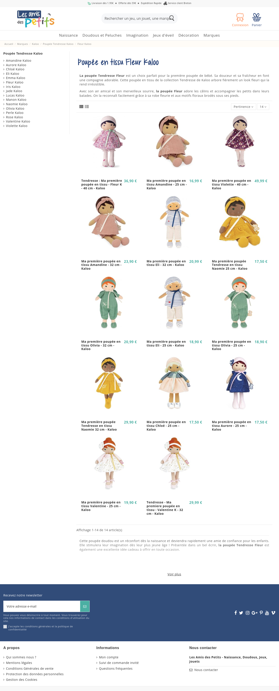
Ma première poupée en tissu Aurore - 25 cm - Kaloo (231, 426)
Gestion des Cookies (21, 679)
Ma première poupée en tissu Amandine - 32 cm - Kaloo (101, 265)
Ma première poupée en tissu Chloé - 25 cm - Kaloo (166, 426)
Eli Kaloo (12, 73)
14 (263, 107)
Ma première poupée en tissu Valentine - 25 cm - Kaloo (101, 506)
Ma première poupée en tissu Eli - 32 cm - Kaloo (166, 263)
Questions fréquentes (116, 668)
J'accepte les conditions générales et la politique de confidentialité (40, 628)
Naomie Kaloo (17, 104)
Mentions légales (19, 663)
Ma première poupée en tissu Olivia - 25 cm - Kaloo (231, 345)
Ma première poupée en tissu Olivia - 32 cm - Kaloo (101, 345)
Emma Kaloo (15, 78)
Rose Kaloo (14, 117)
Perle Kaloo (15, 113)
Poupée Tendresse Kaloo (23, 53)
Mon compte (109, 657)
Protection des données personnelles (35, 674)
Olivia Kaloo (15, 108)
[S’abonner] (84, 606)
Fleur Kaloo (15, 82)
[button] (102, 35)
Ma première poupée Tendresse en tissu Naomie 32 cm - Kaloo (99, 426)
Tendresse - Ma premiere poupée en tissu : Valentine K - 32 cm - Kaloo (164, 507)
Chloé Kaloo (15, 69)
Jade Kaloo (14, 91)
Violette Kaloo (17, 126)
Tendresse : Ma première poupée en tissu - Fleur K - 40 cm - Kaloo (101, 184)
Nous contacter (206, 670)
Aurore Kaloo (16, 65)
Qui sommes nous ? (21, 657)
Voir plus (174, 574)
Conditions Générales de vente (29, 668)
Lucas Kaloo (15, 95)
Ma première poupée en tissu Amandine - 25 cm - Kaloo (166, 184)
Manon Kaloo (16, 99)
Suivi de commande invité (119, 663)
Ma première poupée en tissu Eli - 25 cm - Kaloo (166, 343)
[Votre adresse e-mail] (42, 606)
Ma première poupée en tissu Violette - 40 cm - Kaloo (231, 184)
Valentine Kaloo (18, 121)
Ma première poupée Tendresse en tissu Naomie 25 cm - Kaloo (229, 265)
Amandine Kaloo (18, 60)
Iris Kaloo (13, 87)
